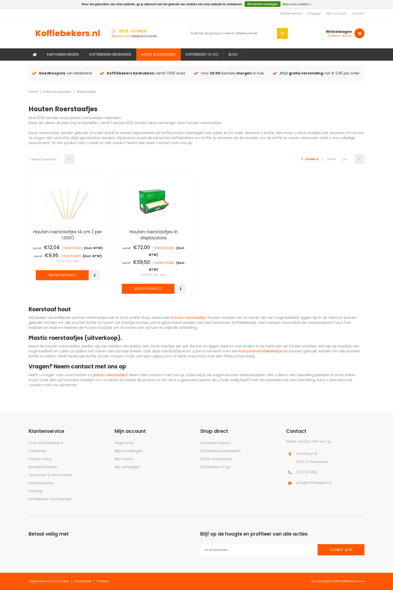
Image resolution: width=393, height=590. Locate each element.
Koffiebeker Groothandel (50, 499)
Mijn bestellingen (129, 451)
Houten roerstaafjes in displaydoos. (154, 234)
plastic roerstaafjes (109, 374)
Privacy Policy (40, 459)
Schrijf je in (341, 549)
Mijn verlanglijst (127, 467)
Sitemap (36, 491)
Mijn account (336, 13)
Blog (233, 54)
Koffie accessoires (158, 54)
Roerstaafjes (86, 91)
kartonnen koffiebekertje (260, 351)
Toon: (331, 159)
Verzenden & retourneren (50, 475)
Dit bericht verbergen (262, 4)
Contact (358, 13)
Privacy (103, 581)
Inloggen (314, 13)
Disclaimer (37, 451)
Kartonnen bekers (63, 54)
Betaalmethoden (43, 467)
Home (33, 91)
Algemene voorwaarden (49, 581)
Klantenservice (291, 13)
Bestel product (62, 275)
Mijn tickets (124, 459)
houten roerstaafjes (188, 317)
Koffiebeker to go (202, 54)
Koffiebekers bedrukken (110, 54)
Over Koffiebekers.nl (46, 443)
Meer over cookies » (296, 4)
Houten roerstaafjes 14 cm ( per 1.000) (67, 234)
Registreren (124, 443)
